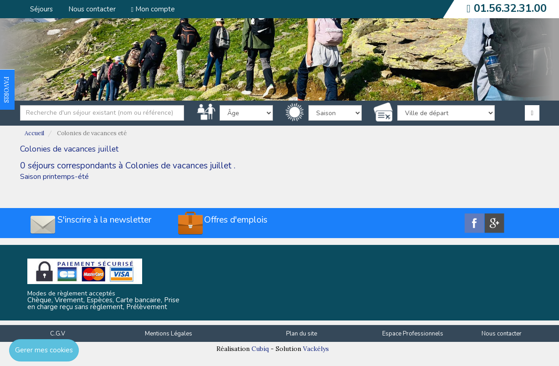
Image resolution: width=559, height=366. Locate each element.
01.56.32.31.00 (510, 8)
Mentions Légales (168, 334)
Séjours (41, 9)
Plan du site (301, 334)
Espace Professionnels (412, 334)
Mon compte (153, 9)
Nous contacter (92, 9)
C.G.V (57, 334)
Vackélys (316, 349)
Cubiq (260, 349)
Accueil (34, 133)
